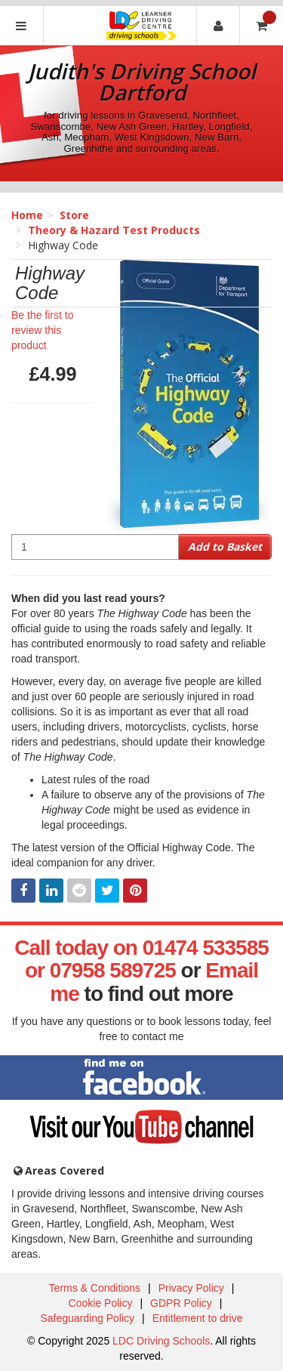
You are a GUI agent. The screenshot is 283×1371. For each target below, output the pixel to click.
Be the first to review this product (42, 330)
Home (27, 215)
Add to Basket (225, 546)
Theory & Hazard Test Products (114, 230)
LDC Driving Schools (161, 1341)
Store (74, 215)
